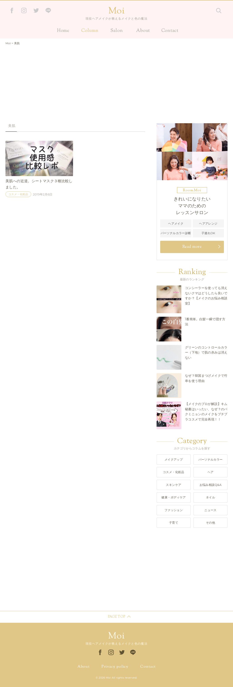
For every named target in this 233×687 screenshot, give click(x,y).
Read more (192, 247)
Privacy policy (114, 666)
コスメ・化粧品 (18, 194)
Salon (116, 31)
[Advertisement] (116, 82)
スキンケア (173, 485)
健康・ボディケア (173, 497)
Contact (169, 31)
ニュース (210, 510)
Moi (116, 11)
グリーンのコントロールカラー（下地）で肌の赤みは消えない (206, 352)
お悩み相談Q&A (211, 485)
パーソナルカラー (210, 459)
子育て (173, 522)
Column (90, 31)
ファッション (174, 510)
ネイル (210, 497)
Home (63, 31)
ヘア (211, 472)
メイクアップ (174, 459)
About (143, 31)
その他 (210, 522)
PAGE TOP (116, 617)
